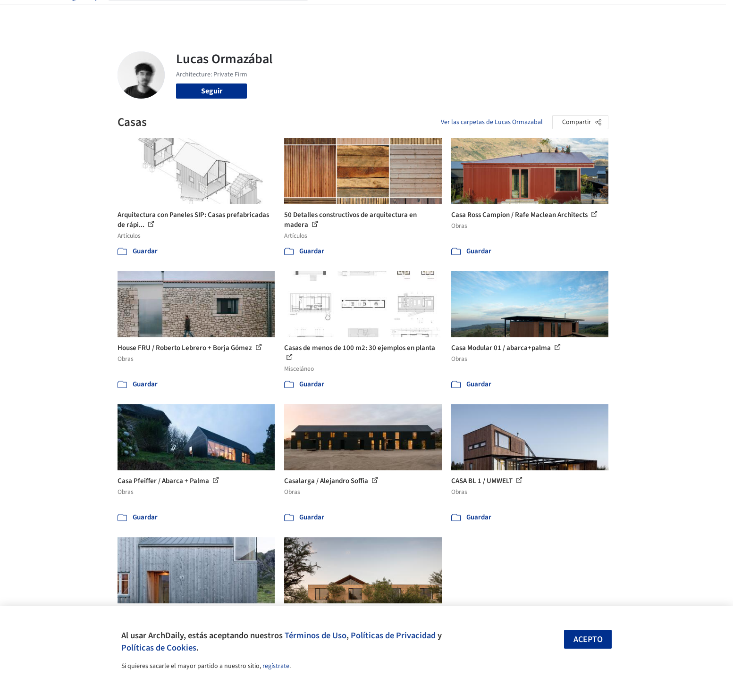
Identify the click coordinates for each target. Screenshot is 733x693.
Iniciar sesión (541, 13)
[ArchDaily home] (83, 13)
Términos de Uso (315, 635)
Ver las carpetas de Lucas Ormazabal (492, 122)
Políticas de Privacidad (393, 635)
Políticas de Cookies (158, 648)
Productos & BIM (410, 13)
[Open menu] (649, 13)
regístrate (275, 666)
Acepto (588, 639)
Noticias (458, 13)
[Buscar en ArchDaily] (216, 13)
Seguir (211, 91)
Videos (489, 13)
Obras (327, 13)
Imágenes (360, 13)
